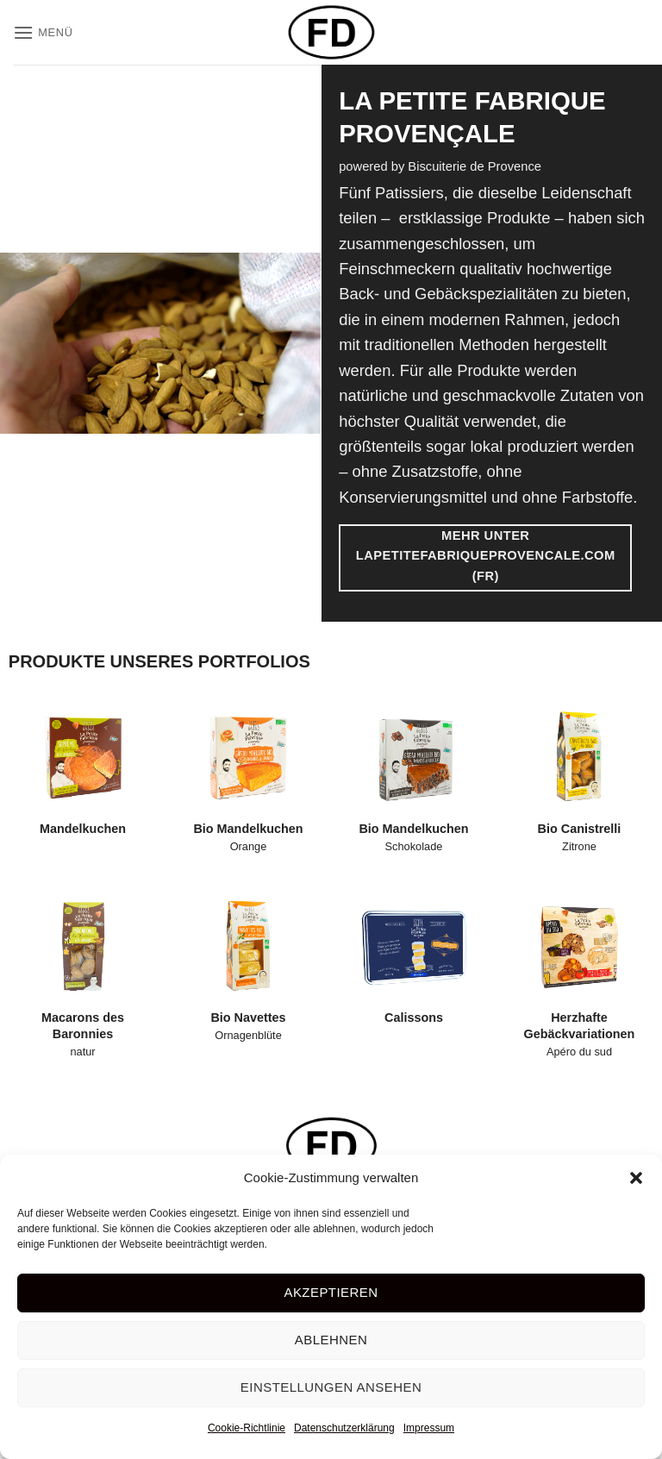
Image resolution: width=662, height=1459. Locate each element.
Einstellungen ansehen (331, 1387)
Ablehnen (331, 1339)
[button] (636, 1178)
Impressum (428, 1428)
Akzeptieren (331, 1292)
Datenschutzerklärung (344, 1428)
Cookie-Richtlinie (246, 1428)
